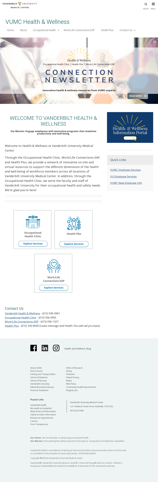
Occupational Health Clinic (20, 317)
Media (69, 380)
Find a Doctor (36, 371)
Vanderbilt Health (38, 405)
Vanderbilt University (39, 383)
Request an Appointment (41, 417)
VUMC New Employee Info (126, 183)
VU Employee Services (123, 176)
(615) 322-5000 (77, 410)
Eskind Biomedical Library (42, 387)
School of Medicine (39, 377)
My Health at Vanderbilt (41, 408)
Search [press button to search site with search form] (146, 6)
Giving (69, 371)
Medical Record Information (43, 411)
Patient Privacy (72, 377)
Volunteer (70, 374)
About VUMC (36, 368)
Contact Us (126, 30)
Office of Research (74, 368)
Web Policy (71, 383)
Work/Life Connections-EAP (79, 30)
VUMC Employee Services (125, 170)
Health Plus (107, 30)
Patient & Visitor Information (43, 414)
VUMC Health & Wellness (37, 21)
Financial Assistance (39, 390)
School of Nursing (38, 380)
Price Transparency (39, 424)
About (23, 30)
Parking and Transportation (43, 374)
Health (12, 326)
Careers (34, 421)
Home (10, 30)
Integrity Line (72, 390)
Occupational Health (44, 30)
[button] (58, 30)
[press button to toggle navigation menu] (153, 8)
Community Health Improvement (81, 387)
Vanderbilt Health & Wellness (22, 313)
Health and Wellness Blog (77, 348)
